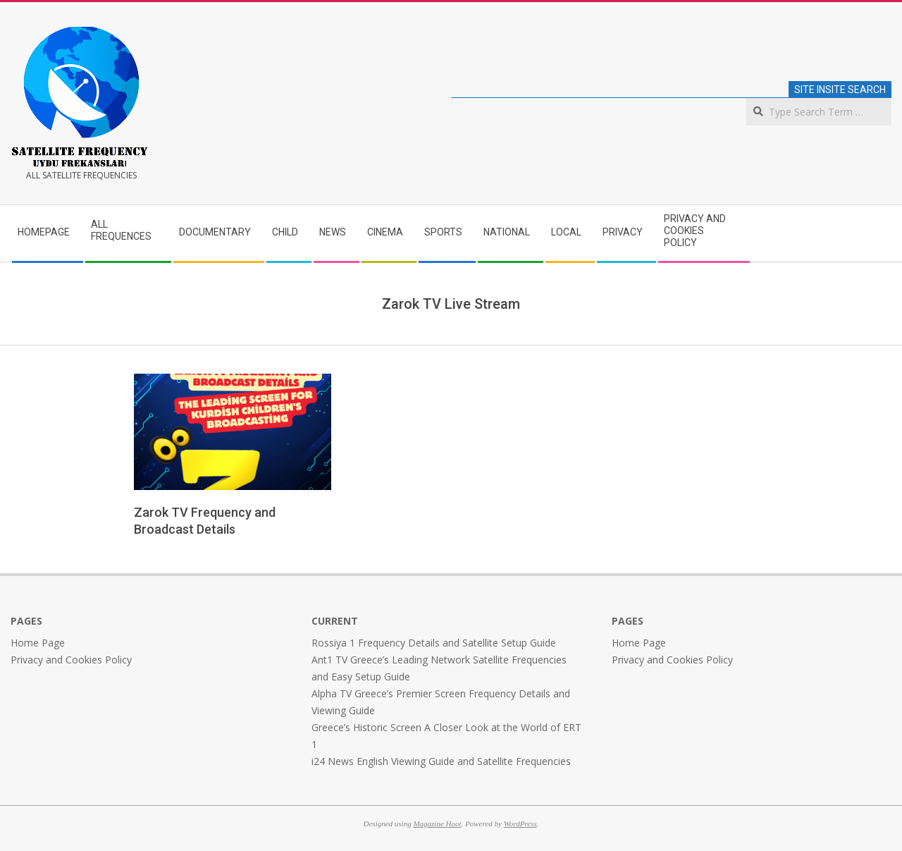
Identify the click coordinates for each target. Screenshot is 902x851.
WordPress (520, 823)
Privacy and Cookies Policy (71, 659)
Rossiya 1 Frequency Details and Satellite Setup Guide (433, 642)
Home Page (38, 642)
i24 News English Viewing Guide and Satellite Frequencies (441, 761)
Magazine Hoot (437, 823)
